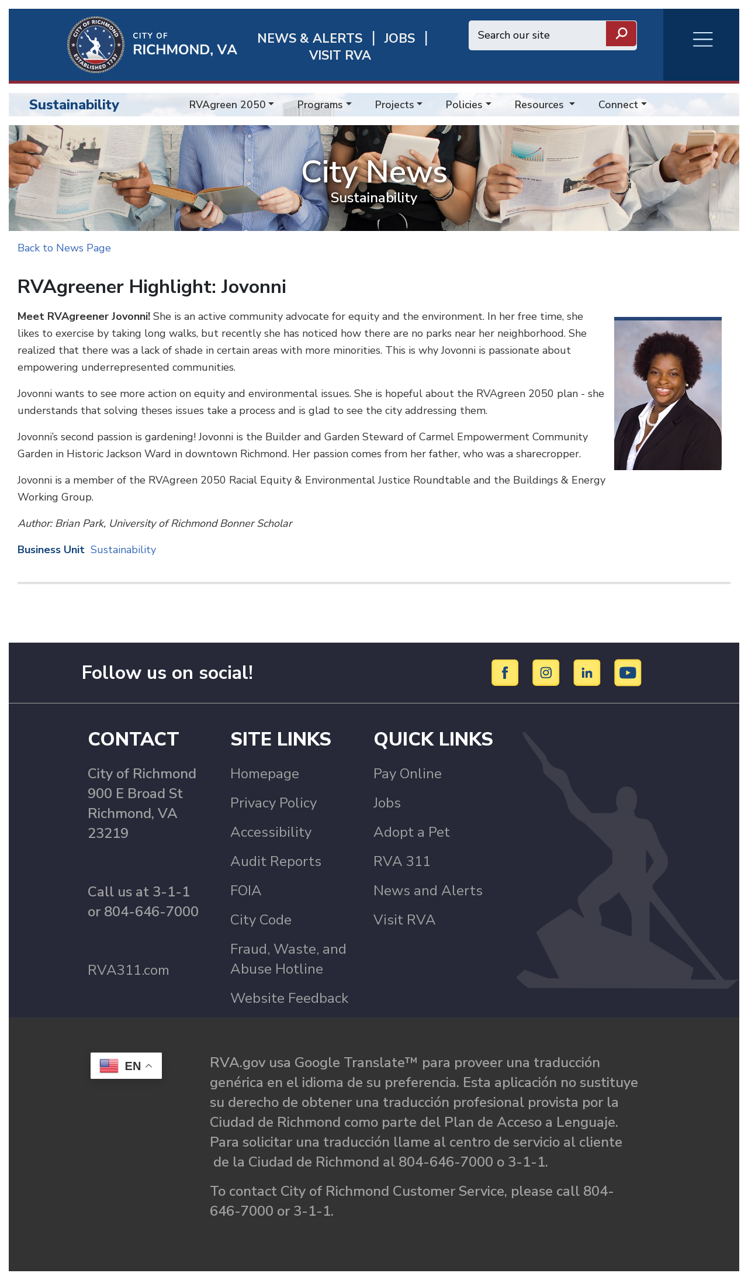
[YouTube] (628, 672)
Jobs (387, 802)
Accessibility (270, 832)
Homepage (264, 773)
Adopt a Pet (411, 832)
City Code (261, 919)
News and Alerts (428, 890)
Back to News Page (64, 248)
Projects (394, 105)
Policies (464, 105)
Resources (541, 105)
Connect (618, 105)
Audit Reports (275, 861)
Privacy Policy (273, 802)
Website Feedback (289, 998)
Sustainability (74, 104)
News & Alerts (309, 38)
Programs (320, 105)
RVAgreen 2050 (227, 105)
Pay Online (407, 773)
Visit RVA (404, 919)
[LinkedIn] (589, 672)
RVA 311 (402, 861)
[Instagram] (548, 672)
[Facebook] (507, 672)
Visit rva (340, 55)
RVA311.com (128, 970)
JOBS (400, 38)
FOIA (246, 890)
